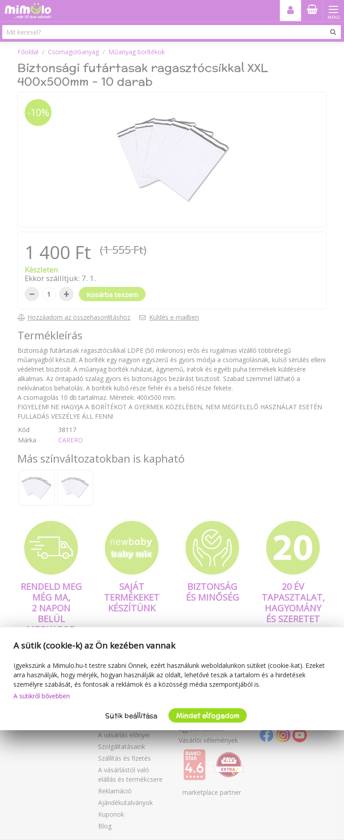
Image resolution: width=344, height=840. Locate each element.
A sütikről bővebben (41, 696)
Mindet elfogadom (207, 715)
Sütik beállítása (131, 715)
